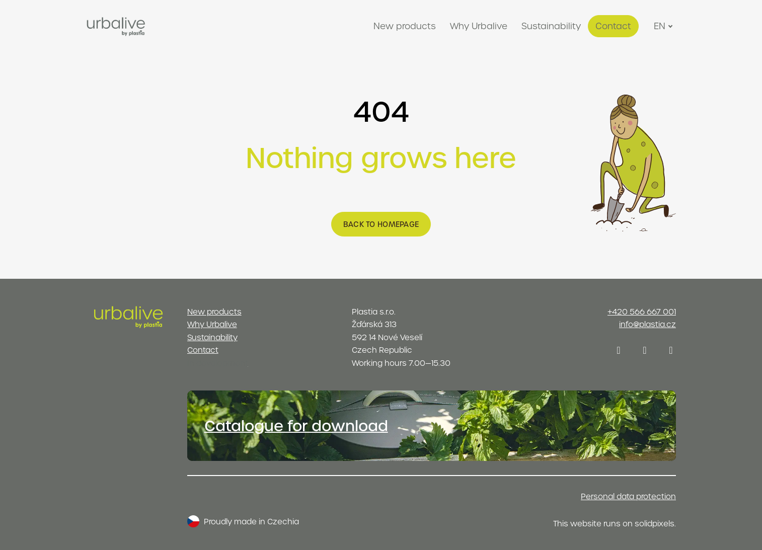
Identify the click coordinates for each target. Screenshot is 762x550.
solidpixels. (655, 523)
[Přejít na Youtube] (671, 350)
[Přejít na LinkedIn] (645, 350)
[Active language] (664, 26)
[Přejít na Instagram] (619, 350)
